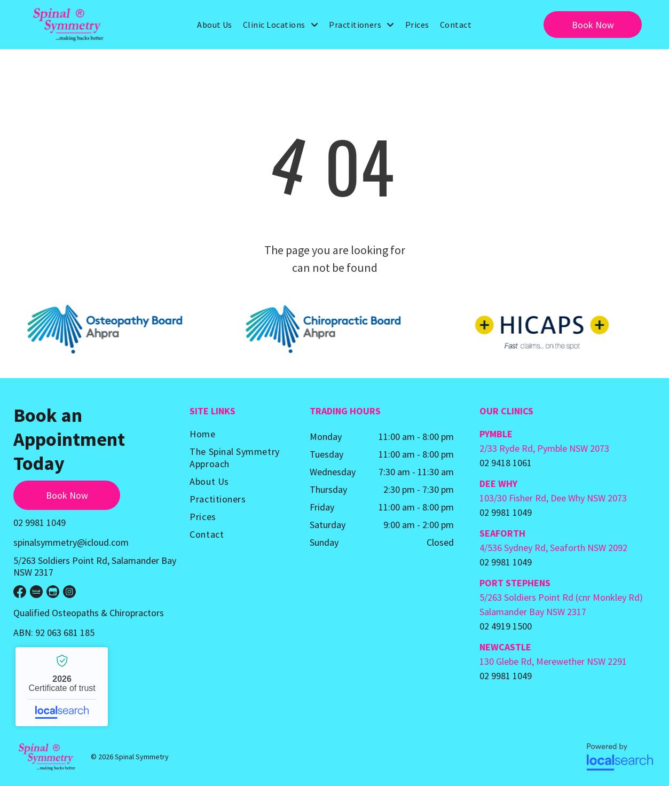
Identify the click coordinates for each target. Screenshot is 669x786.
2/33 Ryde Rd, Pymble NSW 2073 (544, 448)
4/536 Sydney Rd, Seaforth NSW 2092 (553, 547)
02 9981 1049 (39, 522)
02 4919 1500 (505, 626)
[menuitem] (215, 25)
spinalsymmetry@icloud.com (71, 542)
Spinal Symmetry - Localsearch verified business (61, 686)
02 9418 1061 (505, 463)
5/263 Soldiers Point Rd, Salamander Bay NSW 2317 (94, 566)
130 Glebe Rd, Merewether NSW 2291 (553, 661)
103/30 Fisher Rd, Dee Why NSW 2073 (553, 498)
